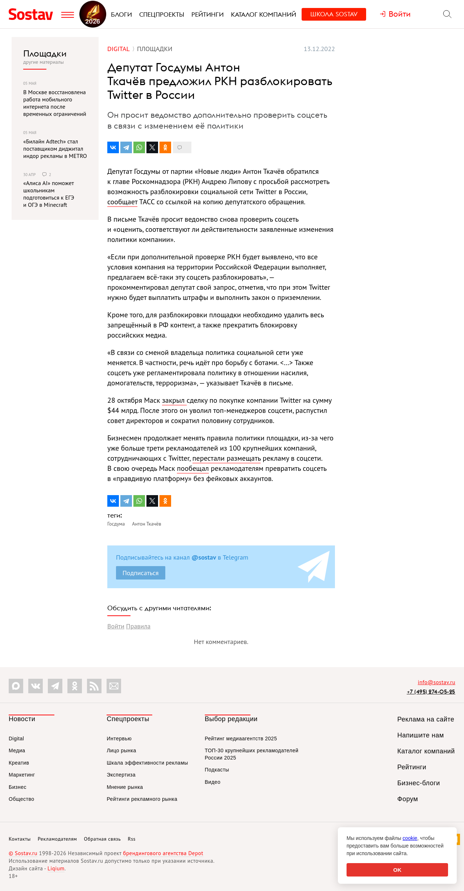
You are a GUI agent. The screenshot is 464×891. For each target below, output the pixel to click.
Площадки (45, 53)
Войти (115, 626)
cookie (410, 838)
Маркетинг (22, 775)
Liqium (56, 868)
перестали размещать (226, 458)
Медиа (17, 750)
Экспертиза (121, 775)
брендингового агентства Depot (163, 853)
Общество (21, 799)
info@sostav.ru (436, 682)
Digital (16, 738)
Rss (132, 839)
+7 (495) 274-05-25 (431, 691)
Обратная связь (102, 839)
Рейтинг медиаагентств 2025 (241, 738)
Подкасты (217, 770)
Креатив (19, 763)
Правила (138, 626)
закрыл (174, 400)
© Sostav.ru (23, 853)
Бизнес (17, 787)
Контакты (20, 839)
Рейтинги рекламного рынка (142, 799)
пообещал (193, 468)
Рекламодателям (57, 839)
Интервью (119, 738)
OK (397, 870)
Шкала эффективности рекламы (147, 763)
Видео (212, 782)
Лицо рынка (121, 750)
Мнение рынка (125, 787)
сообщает (122, 201)
